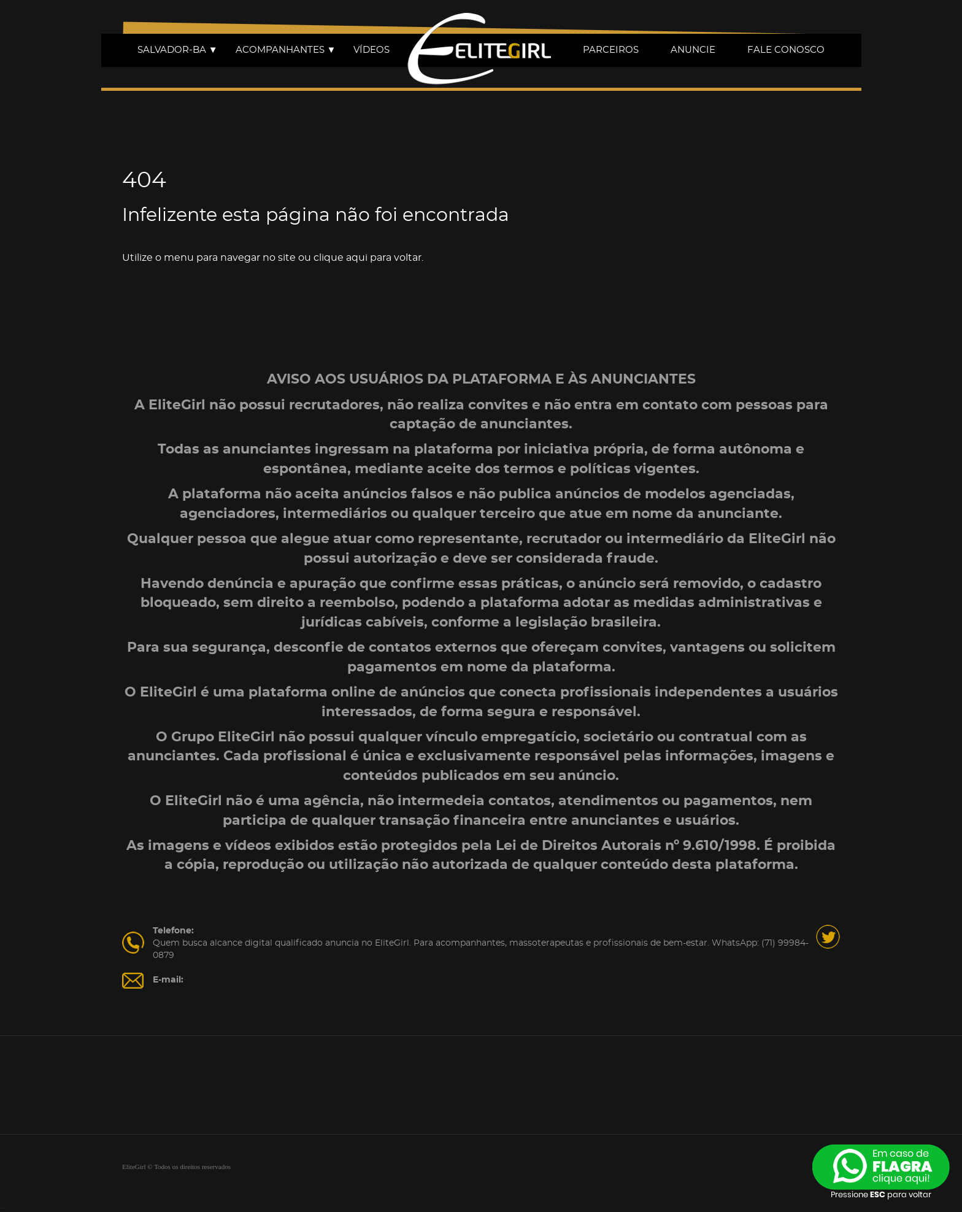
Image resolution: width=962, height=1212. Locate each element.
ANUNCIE (693, 50)
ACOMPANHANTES (286, 50)
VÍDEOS (371, 50)
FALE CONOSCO (786, 50)
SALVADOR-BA (177, 50)
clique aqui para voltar (367, 258)
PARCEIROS (611, 50)
